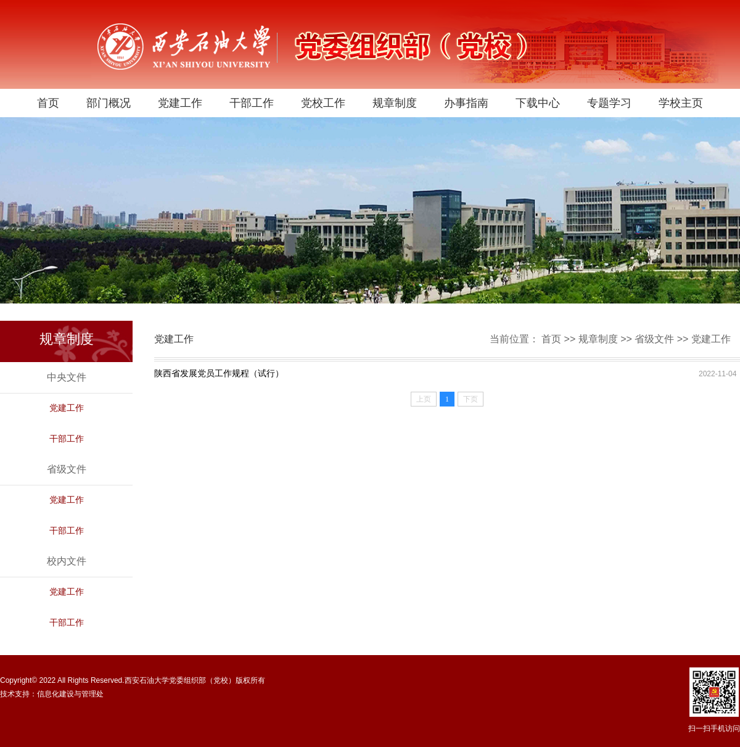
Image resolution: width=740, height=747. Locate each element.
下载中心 (538, 103)
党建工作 (180, 103)
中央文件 (66, 377)
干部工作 (251, 103)
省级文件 (654, 339)
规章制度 (394, 103)
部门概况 (108, 103)
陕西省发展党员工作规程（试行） (219, 373)
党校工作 (323, 103)
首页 (48, 103)
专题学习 (609, 103)
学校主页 (681, 103)
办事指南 (466, 103)
